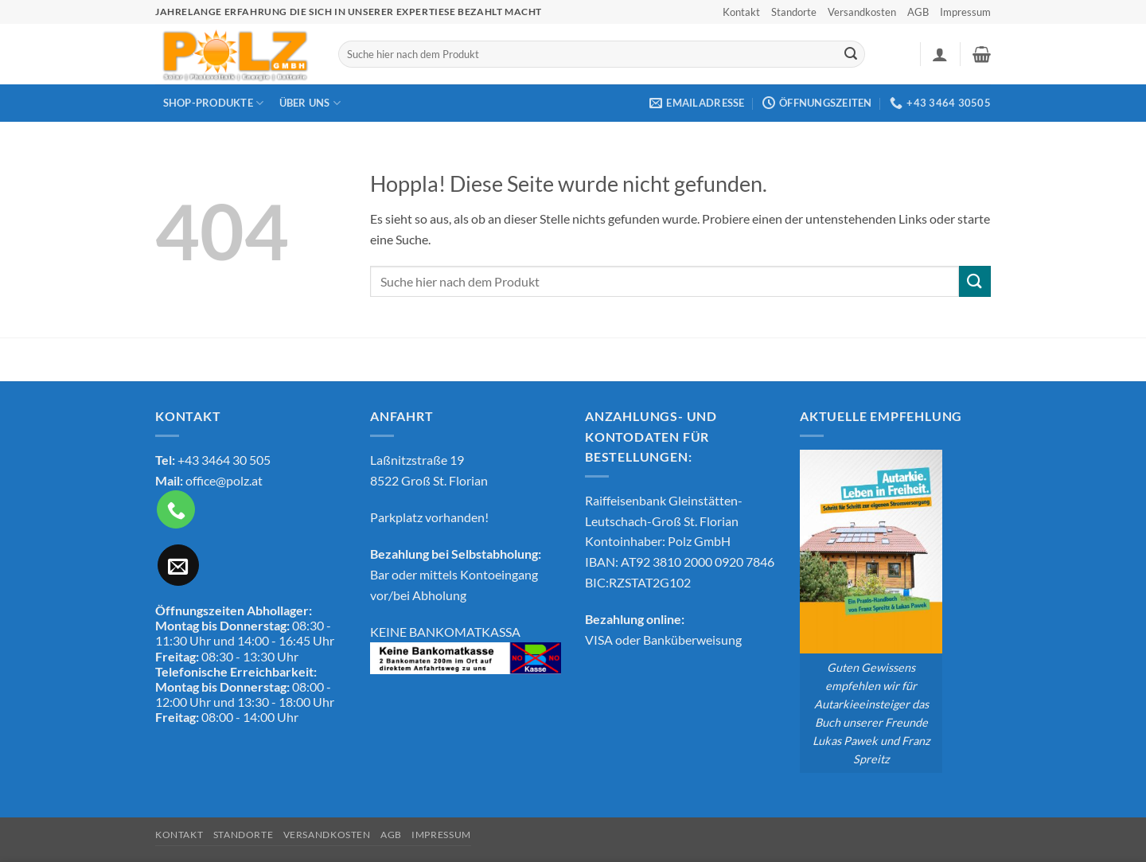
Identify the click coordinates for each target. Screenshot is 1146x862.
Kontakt (741, 12)
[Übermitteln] (850, 54)
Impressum (965, 12)
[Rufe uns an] (176, 509)
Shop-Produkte (213, 103)
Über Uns (310, 103)
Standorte (794, 12)
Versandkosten (862, 12)
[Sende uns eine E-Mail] (178, 565)
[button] (940, 54)
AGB (918, 12)
